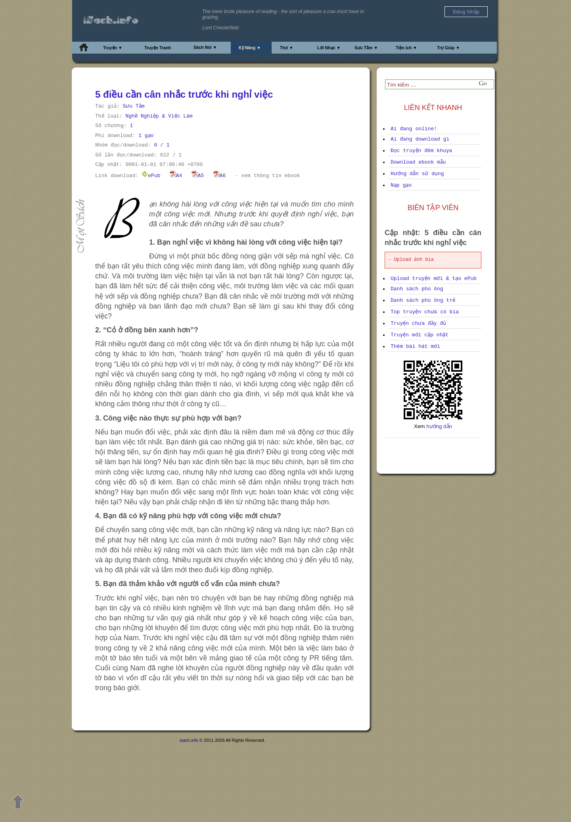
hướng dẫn (439, 426)
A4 (176, 176)
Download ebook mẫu (418, 162)
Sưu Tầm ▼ (366, 47)
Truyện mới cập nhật (419, 335)
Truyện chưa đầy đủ (418, 323)
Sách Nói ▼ (205, 47)
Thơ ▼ (286, 47)
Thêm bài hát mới (415, 346)
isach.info (189, 740)
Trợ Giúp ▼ (448, 47)
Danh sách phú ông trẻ (423, 300)
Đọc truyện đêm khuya (421, 151)
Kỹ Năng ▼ (250, 47)
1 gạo (145, 136)
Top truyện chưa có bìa (425, 312)
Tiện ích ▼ (406, 47)
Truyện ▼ (113, 47)
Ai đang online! (414, 129)
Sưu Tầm (133, 106)
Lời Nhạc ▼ (329, 47)
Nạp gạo (401, 185)
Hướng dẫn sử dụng (417, 174)
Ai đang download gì (420, 139)
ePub (151, 176)
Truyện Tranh (157, 47)
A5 (198, 176)
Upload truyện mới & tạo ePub (434, 279)
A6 (219, 176)
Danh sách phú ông (417, 289)
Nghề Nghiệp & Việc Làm (158, 116)
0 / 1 (161, 145)
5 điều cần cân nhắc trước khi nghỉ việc (184, 94)
